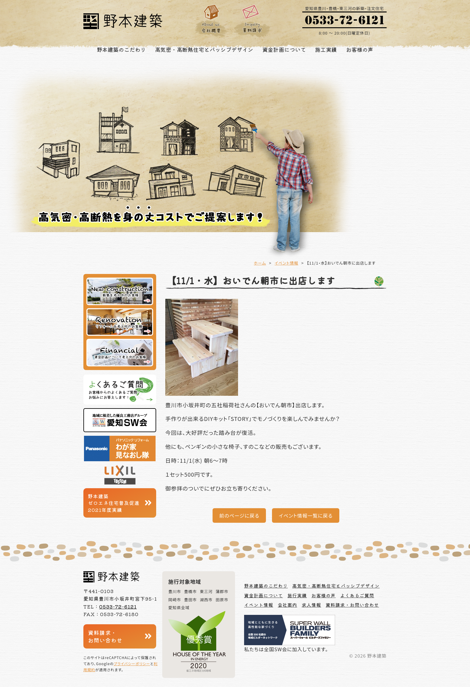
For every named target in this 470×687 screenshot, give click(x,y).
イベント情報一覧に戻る (306, 515)
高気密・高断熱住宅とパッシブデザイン (204, 49)
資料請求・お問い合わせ (105, 636)
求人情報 (311, 605)
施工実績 (326, 49)
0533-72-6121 (118, 606)
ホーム (260, 263)
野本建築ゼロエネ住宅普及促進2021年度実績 (113, 502)
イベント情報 (286, 263)
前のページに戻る (239, 515)
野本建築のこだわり (121, 49)
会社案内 (287, 605)
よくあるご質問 (357, 595)
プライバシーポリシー (132, 663)
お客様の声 (359, 49)
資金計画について (284, 49)
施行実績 (297, 595)
